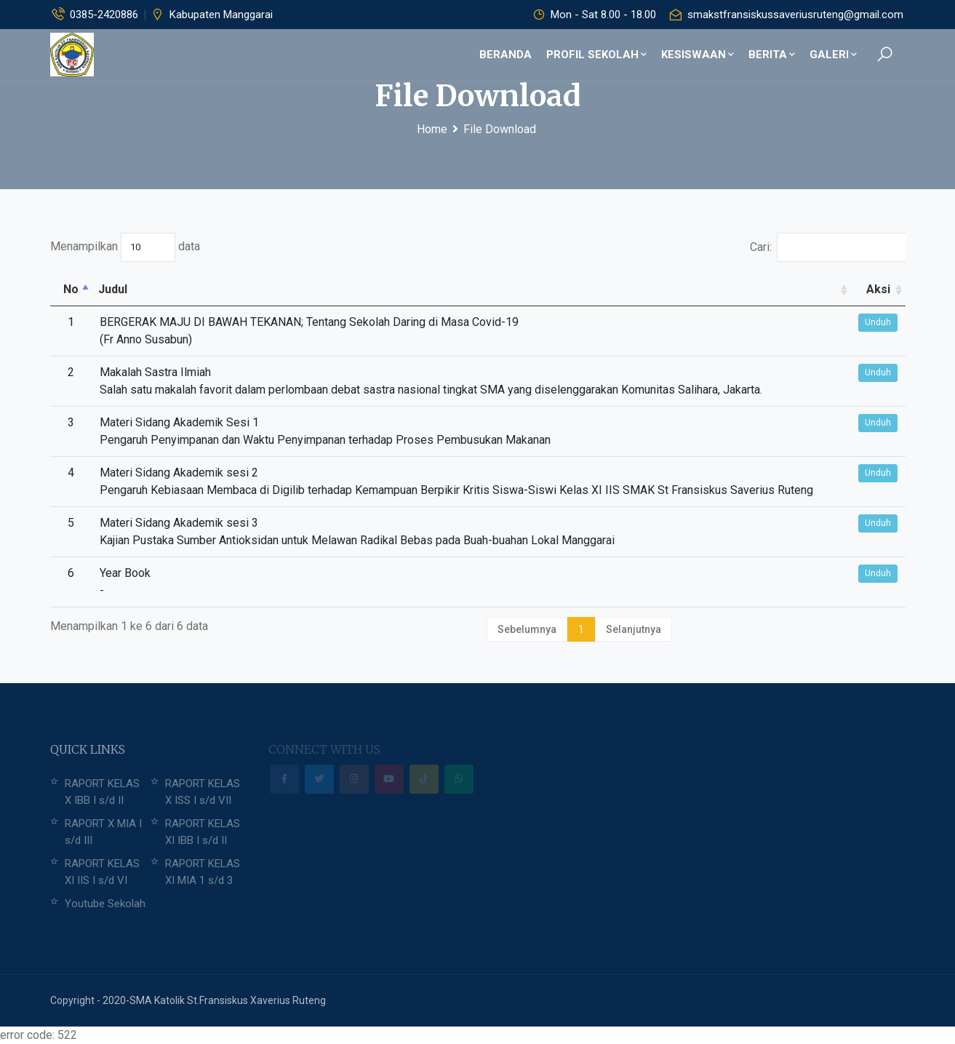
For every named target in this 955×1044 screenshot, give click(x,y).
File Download (499, 129)
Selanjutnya (633, 629)
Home (432, 129)
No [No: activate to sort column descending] (71, 289)
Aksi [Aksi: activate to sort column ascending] (878, 289)
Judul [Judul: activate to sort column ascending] (112, 289)
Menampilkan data (125, 247)
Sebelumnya (527, 629)
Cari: (828, 247)
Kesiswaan (697, 54)
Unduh (878, 322)
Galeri (833, 54)
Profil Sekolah (596, 54)
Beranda (505, 54)
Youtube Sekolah (105, 903)
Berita (771, 54)
